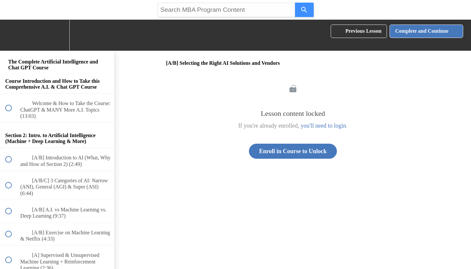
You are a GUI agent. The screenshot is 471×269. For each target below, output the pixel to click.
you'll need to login (323, 125)
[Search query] (226, 10)
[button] (12, 35)
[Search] (304, 10)
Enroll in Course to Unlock (293, 151)
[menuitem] (57, 35)
